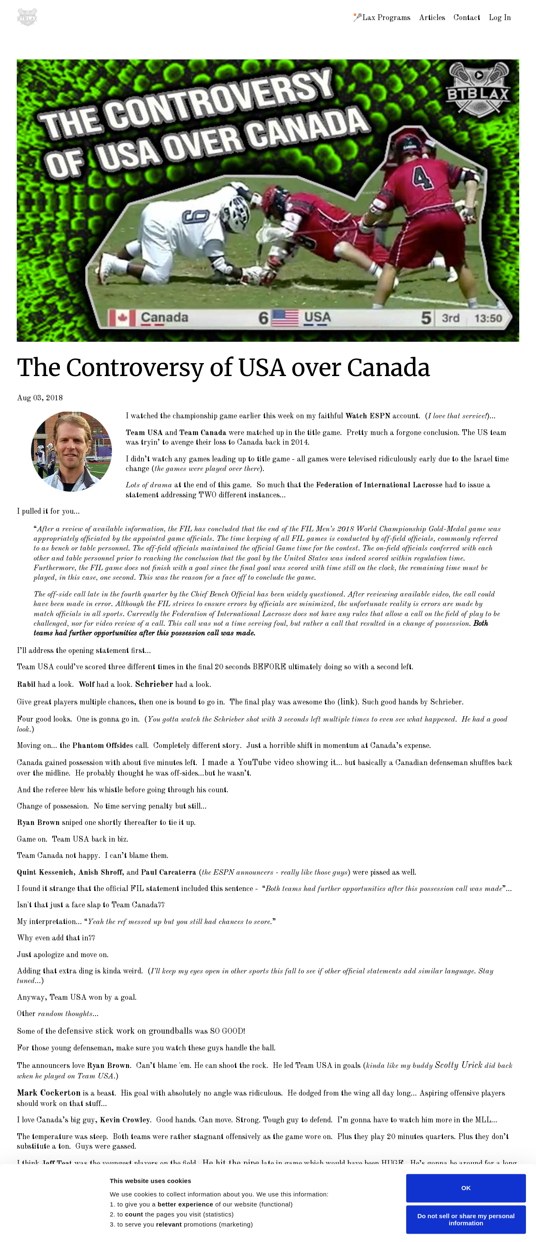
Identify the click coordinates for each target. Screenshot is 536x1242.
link (346, 700)
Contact (467, 18)
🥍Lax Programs (381, 18)
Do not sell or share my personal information (466, 1167)
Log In (500, 18)
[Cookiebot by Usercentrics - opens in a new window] (54, 1225)
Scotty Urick (455, 1059)
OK (466, 1136)
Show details (129, 1225)
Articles (432, 18)
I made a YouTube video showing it (260, 759)
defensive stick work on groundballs (116, 1026)
